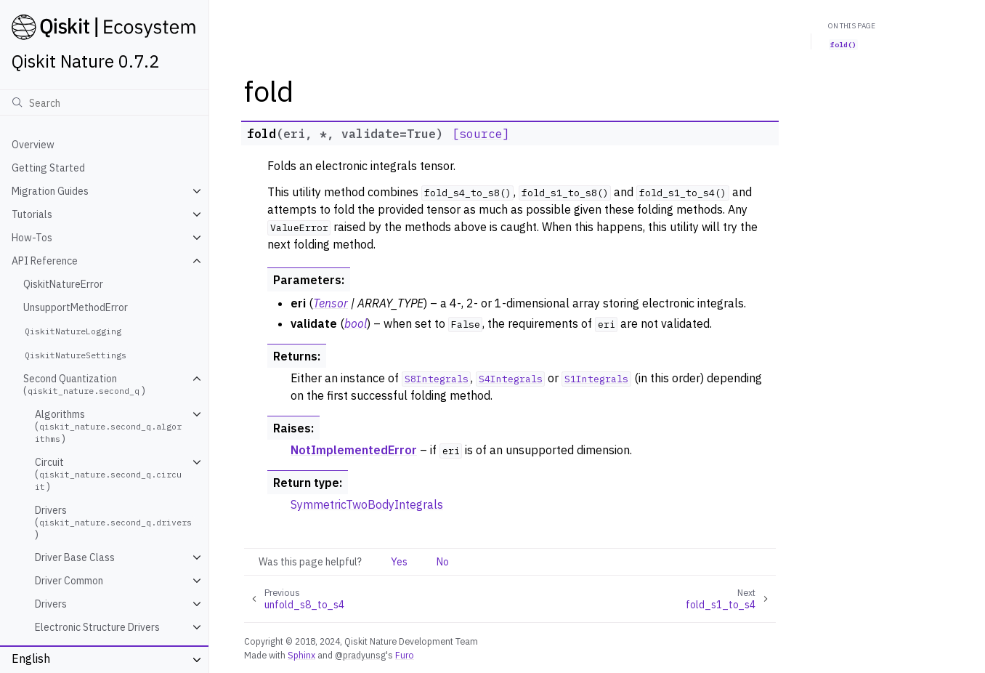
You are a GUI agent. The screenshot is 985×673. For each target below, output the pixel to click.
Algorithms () (108, 426)
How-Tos (32, 237)
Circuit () (108, 474)
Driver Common (69, 580)
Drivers (51, 603)
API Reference (45, 260)
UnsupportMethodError (75, 307)
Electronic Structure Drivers (97, 627)
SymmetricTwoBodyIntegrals (367, 504)
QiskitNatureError (63, 284)
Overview (33, 144)
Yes (399, 561)
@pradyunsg (360, 655)
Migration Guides (50, 191)
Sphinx (301, 655)
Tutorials (32, 214)
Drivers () (114, 522)
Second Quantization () (84, 384)
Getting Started (48, 167)
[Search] (104, 102)
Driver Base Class (75, 557)
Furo (404, 655)
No (443, 561)
